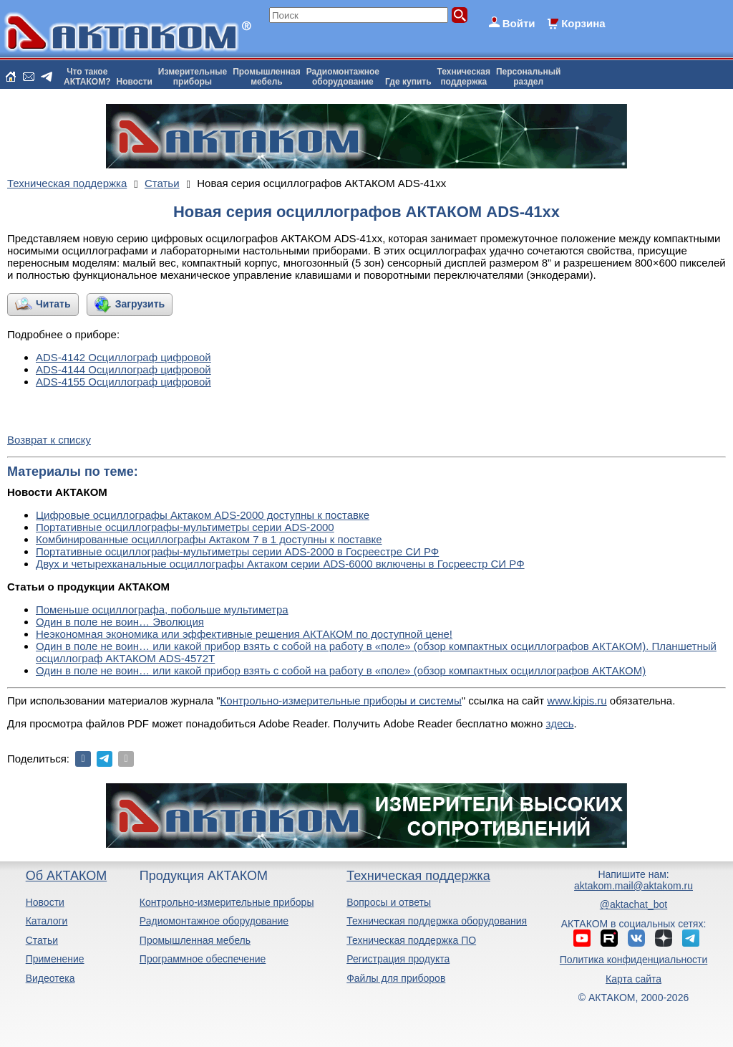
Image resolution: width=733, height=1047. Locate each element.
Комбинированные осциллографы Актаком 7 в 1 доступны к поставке (209, 539)
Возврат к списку (49, 440)
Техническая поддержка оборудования (436, 921)
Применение (55, 959)
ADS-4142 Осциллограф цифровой (123, 357)
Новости (134, 82)
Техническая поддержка (418, 876)
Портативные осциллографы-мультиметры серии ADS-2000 (185, 527)
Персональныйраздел (528, 77)
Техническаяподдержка (463, 77)
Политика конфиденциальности (634, 959)
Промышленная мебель (195, 940)
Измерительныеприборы (192, 77)
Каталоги (47, 921)
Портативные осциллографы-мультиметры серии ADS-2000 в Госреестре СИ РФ (237, 551)
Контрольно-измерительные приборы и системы (341, 700)
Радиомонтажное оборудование (214, 921)
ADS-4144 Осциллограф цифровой (123, 369)
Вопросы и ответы (388, 902)
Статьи (42, 940)
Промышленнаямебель (267, 77)
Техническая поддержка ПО (411, 940)
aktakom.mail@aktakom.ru (633, 885)
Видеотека (50, 978)
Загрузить (140, 304)
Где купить (408, 82)
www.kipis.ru (576, 700)
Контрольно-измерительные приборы (227, 902)
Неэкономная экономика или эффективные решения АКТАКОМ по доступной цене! (244, 634)
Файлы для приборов (395, 978)
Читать (53, 304)
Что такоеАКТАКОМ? (87, 77)
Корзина (583, 23)
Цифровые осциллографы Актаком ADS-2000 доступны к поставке (202, 515)
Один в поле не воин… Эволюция (120, 622)
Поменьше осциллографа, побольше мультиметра (162, 609)
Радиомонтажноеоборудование (342, 77)
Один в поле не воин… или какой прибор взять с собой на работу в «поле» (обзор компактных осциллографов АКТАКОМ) (341, 670)
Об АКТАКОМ (66, 876)
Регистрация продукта (398, 959)
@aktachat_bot (633, 904)
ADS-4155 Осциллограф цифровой (123, 382)
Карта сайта (633, 979)
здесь (560, 723)
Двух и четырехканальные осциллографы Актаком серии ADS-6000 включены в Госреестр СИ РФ (280, 564)
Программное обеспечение (203, 959)
